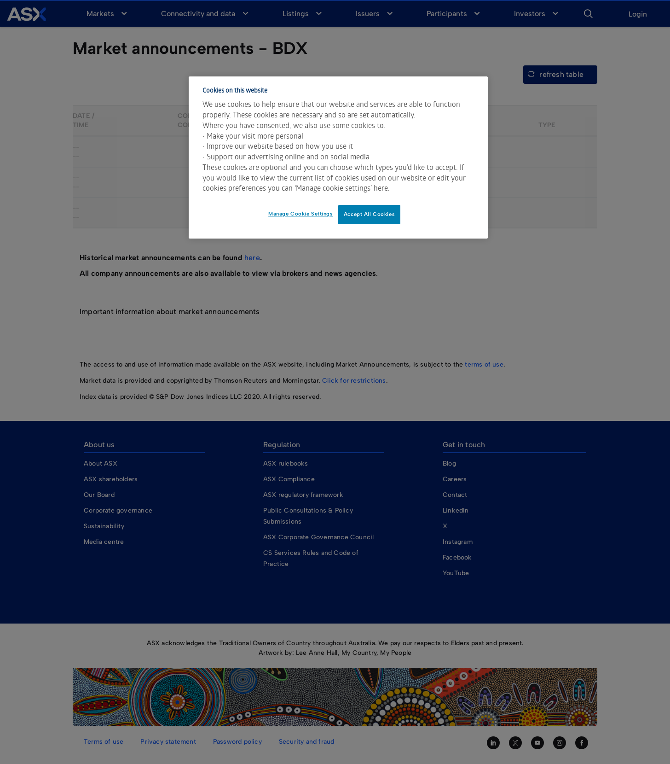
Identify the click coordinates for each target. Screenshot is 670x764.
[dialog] (338, 157)
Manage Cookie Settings (300, 213)
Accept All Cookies (369, 214)
